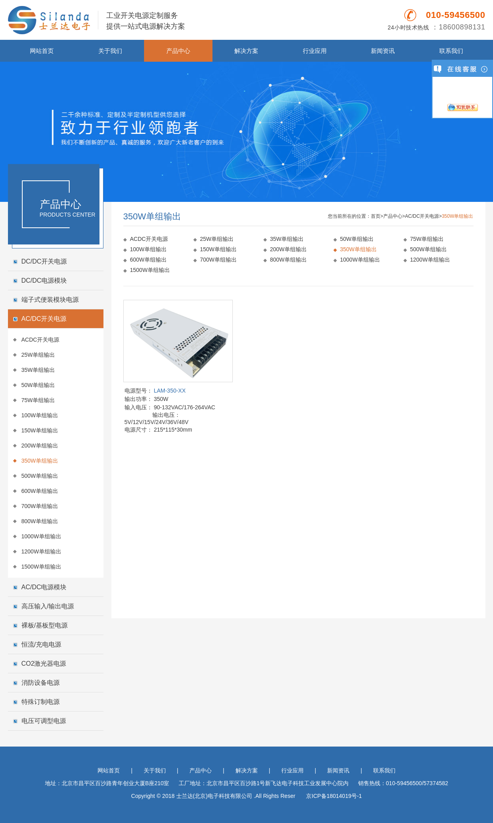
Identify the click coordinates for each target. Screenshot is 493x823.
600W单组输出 (39, 491)
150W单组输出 (39, 430)
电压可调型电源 (43, 720)
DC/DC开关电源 (44, 261)
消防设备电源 (40, 682)
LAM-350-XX (169, 390)
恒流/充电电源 (41, 644)
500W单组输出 (39, 476)
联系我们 (451, 50)
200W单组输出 (39, 445)
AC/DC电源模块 (44, 587)
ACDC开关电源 (40, 339)
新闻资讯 (383, 50)
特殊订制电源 (40, 701)
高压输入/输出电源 (47, 606)
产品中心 (178, 50)
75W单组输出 (38, 400)
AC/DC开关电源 (44, 318)
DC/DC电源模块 (44, 280)
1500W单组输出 (41, 566)
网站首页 (42, 50)
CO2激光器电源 (43, 663)
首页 (375, 216)
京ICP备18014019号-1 (334, 796)
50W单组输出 (38, 385)
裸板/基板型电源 (44, 625)
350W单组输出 (39, 460)
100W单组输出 (39, 415)
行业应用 (315, 50)
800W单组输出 (39, 521)
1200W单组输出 (41, 551)
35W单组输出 (38, 370)
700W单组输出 (39, 506)
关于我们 (110, 50)
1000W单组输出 (41, 536)
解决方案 (246, 50)
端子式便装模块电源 (50, 299)
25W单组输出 (38, 355)
